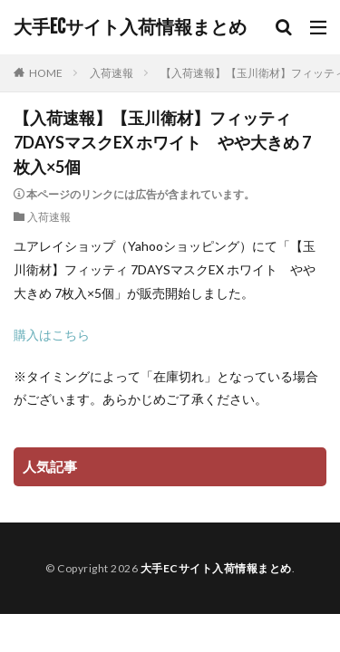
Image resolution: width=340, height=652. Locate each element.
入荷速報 (111, 73)
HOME (46, 73)
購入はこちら (52, 334)
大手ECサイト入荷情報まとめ (130, 27)
